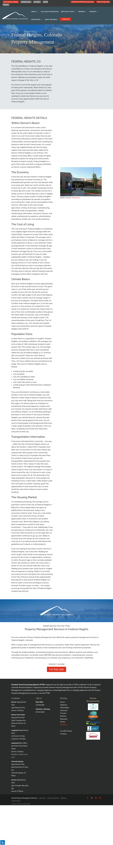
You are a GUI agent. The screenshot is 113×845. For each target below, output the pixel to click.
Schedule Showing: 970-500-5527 (83, 2)
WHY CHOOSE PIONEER (11, 2)
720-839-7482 (56, 669)
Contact (66, 19)
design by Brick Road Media (20, 804)
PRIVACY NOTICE (53, 798)
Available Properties (50, 11)
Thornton (63, 713)
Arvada (62, 722)
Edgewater (64, 719)
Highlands (63, 705)
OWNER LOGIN (25, 2)
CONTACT (42, 798)
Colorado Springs (17, 761)
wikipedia (76, 198)
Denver (62, 702)
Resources (35, 19)
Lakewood (63, 710)
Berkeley (63, 716)
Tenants (92, 11)
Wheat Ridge (64, 707)
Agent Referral (51, 19)
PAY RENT (37, 2)
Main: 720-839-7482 (103, 2)
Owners (81, 11)
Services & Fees (67, 11)
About (33, 11)
